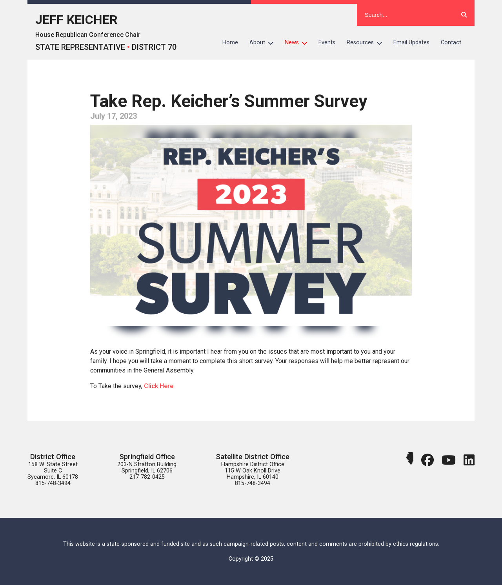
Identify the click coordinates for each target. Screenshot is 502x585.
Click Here (158, 386)
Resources (367, 43)
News (299, 43)
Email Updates (411, 42)
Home (230, 42)
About (264, 43)
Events (326, 42)
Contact (451, 42)
